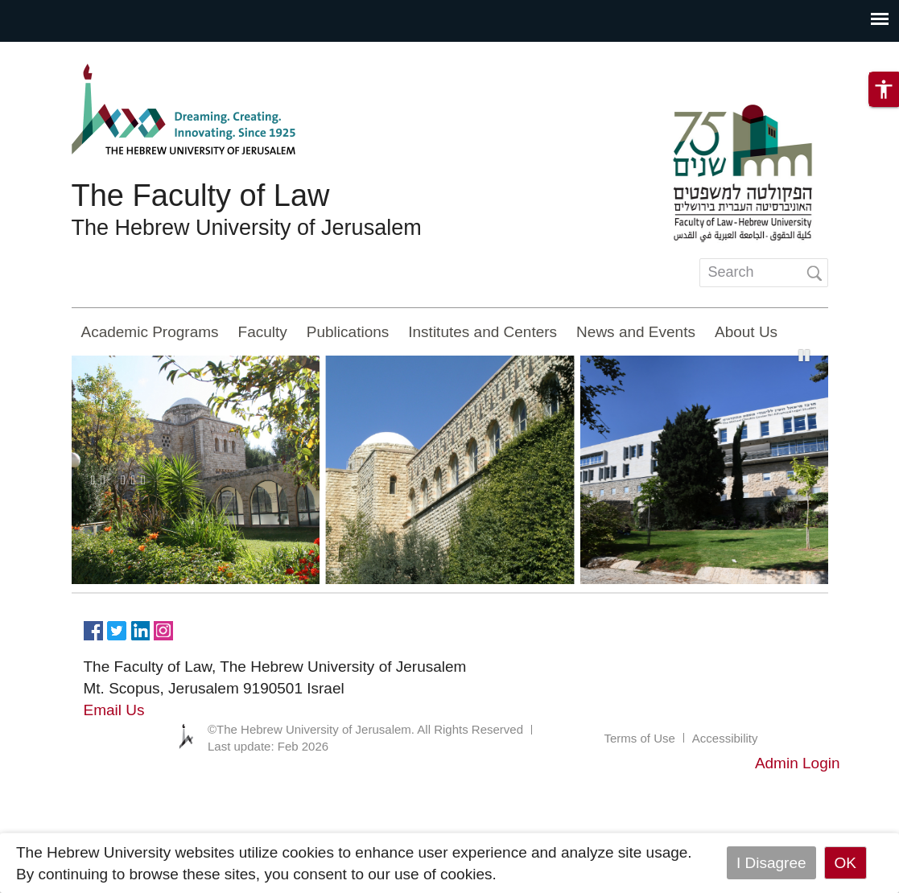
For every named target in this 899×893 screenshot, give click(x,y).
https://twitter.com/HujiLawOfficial (116, 629)
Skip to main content (69, 52)
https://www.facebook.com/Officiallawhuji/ (93, 629)
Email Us (114, 710)
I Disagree (771, 862)
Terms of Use (639, 738)
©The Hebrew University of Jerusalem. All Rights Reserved (365, 729)
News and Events (635, 331)
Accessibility (725, 738)
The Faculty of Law (201, 195)
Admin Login (797, 763)
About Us (746, 331)
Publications (348, 331)
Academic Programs (150, 331)
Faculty (262, 331)
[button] (883, 89)
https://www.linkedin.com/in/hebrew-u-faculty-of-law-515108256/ (140, 629)
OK (845, 862)
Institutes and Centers (482, 331)
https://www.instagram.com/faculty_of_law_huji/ (163, 629)
